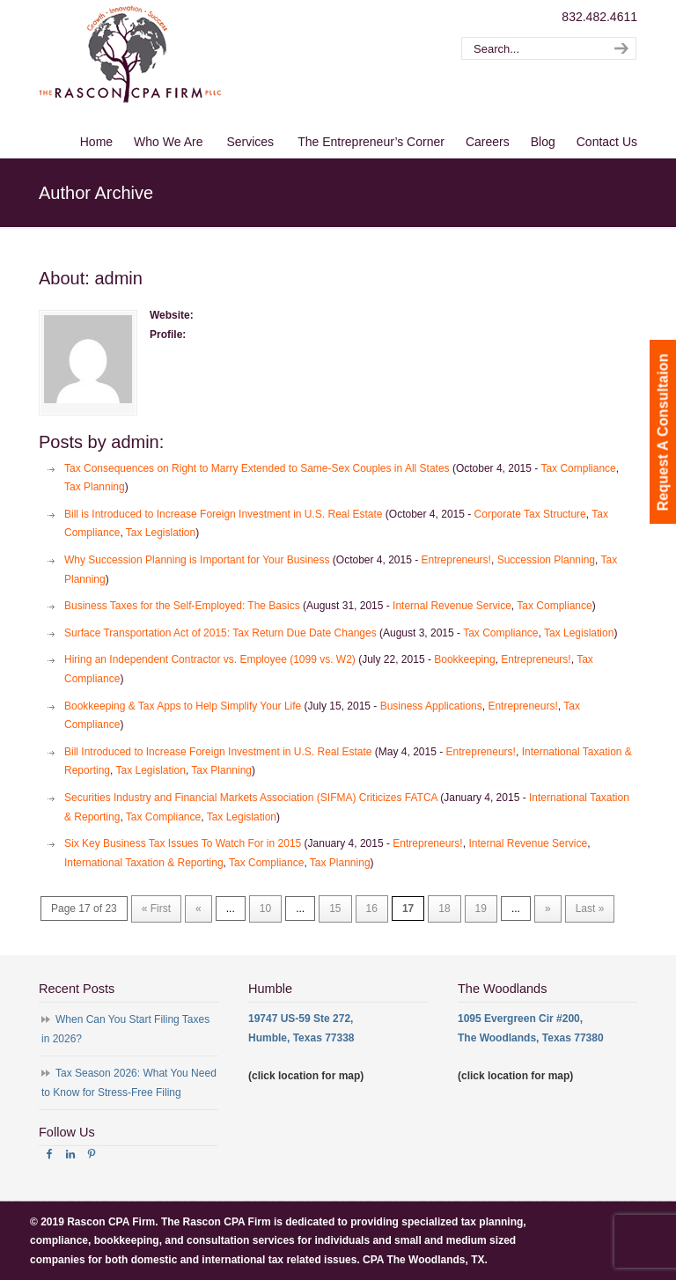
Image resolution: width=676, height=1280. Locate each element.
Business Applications (431, 706)
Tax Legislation (160, 532)
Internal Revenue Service (452, 606)
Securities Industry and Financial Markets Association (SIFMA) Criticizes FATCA (250, 797)
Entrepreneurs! (456, 560)
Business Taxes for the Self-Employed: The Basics (182, 606)
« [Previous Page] (198, 908)
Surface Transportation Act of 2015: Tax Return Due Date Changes (220, 633)
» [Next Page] (548, 908)
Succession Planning (546, 560)
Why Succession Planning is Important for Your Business (197, 560)
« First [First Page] (156, 908)
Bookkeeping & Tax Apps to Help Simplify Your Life (182, 706)
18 (444, 908)
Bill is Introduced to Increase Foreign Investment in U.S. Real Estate (223, 514)
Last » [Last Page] (590, 908)
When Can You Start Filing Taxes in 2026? (125, 1029)
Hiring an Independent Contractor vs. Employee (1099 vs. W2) (210, 659)
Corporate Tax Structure (530, 514)
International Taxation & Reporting (144, 863)
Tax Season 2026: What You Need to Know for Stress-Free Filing (129, 1083)
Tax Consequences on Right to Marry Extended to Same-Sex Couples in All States (257, 468)
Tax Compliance (577, 468)
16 (372, 908)
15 (335, 908)
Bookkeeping (464, 659)
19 (481, 908)
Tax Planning (94, 487)
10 (265, 908)
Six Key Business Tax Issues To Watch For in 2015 (182, 843)
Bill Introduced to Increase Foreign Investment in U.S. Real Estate (218, 752)
